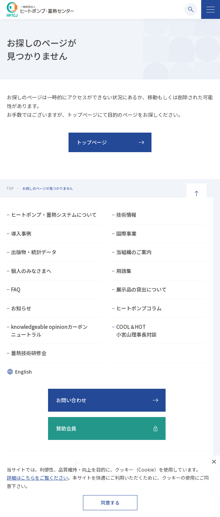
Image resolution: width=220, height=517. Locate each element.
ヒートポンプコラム (139, 308)
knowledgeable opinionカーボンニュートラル (49, 330)
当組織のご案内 (133, 251)
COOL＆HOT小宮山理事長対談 (136, 330)
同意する (110, 502)
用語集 (123, 270)
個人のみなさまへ (31, 270)
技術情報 (126, 214)
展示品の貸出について (141, 289)
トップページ (92, 142)
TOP (10, 188)
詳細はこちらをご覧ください (37, 477)
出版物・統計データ (33, 251)
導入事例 (21, 233)
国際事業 (126, 233)
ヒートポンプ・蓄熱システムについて (54, 214)
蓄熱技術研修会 (28, 352)
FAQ (15, 289)
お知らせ (21, 308)
